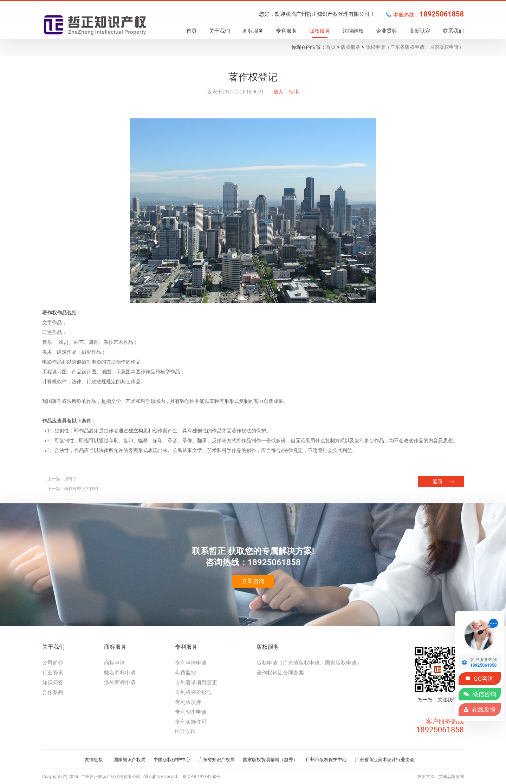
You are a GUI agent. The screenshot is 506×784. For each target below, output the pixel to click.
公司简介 (52, 663)
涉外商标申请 (120, 682)
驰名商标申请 (120, 672)
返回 (437, 481)
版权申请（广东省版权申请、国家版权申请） (414, 47)
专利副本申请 (191, 712)
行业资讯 (52, 672)
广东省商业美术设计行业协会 (384, 759)
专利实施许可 (191, 722)
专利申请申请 (191, 663)
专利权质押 (188, 702)
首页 (331, 47)
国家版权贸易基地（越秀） (270, 759)
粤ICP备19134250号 (201, 776)
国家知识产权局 (129, 759)
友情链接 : (95, 759)
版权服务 (351, 47)
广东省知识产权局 (216, 759)
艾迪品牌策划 (451, 776)
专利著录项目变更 (196, 682)
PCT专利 (185, 732)
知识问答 (52, 682)
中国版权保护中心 (172, 759)
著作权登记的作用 (81, 488)
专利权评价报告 (193, 692)
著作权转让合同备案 (280, 672)
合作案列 (52, 692)
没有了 (70, 478)
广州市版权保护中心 (326, 759)
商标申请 (114, 663)
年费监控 (185, 672)
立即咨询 (253, 581)
